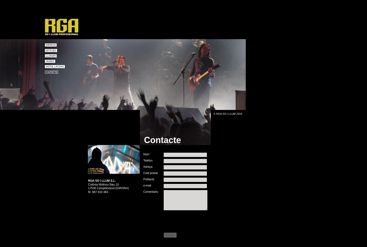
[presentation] (179, 220)
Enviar (170, 235)
